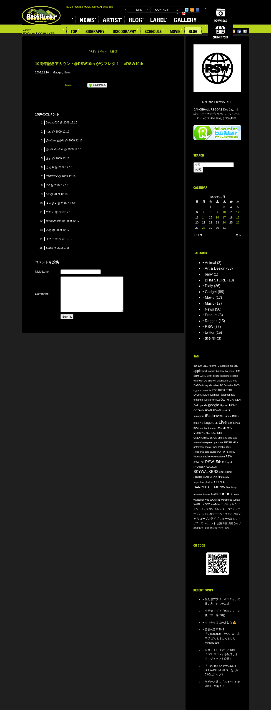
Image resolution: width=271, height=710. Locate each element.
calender (198, 380)
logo (230, 422)
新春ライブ (234, 523)
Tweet (69, 85)
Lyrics (236, 422)
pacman (218, 442)
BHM (237, 371)
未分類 (210, 338)
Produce (198, 456)
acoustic (224, 365)
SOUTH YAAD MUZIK (205, 477)
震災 (226, 528)
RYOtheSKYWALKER (205, 466)
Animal (210, 263)
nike (219, 433)
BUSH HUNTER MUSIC (41, 15)
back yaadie (208, 371)
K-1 (201, 422)
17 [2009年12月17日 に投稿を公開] (224, 217)
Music (209, 303)
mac (196, 428)
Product (211, 315)
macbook (204, 428)
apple (197, 371)
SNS (222, 472)
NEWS (86, 19)
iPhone (218, 416)
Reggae (211, 321)
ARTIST (111, 19)
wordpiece (226, 499)
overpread (207, 442)
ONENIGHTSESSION (205, 437)
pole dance (210, 451)
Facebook (197, 10)
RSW (209, 327)
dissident (214, 385)
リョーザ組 (225, 518)
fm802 (216, 399)
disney (204, 385)
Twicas (206, 494)
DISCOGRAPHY (125, 32)
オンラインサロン (203, 509)
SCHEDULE (153, 32)
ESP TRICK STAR (222, 390)
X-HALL (197, 504)
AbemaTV (214, 365)
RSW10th (198, 462)
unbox (226, 493)
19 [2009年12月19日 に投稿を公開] (237, 217)
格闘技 (214, 528)
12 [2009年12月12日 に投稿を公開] (237, 212)
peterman (198, 447)
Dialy (209, 286)
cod (235, 380)
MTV (229, 428)
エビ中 (224, 504)
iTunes (227, 416)
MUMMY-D (199, 433)
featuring (198, 399)
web (207, 499)
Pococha (198, 451)
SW (222, 487)
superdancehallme (203, 482)
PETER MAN (230, 442)
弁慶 (225, 523)
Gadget (57, 72)
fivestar (207, 399)
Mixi (192, 10)
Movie (210, 297)
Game (225, 399)
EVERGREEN (201, 394)
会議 (219, 523)
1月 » (237, 235)
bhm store (213, 375)
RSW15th (213, 462)
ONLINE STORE (220, 31)
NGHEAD (211, 433)
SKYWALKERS (205, 471)
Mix (220, 428)
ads (235, 365)
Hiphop (224, 405)
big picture (225, 375)
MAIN (103, 51)
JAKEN (235, 416)
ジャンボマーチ (210, 513)
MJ (224, 428)
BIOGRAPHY (95, 32)
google (213, 405)
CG (205, 380)
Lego (207, 422)
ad (231, 365)
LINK (139, 10)
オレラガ (234, 504)
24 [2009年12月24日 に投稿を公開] (224, 222)
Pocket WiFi (224, 447)
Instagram (198, 416)
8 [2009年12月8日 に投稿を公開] (210, 212)
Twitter (186, 10)
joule (196, 422)
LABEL (158, 19)
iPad (209, 416)
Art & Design (215, 268)
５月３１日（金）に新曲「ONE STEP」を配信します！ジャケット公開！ (221, 654)
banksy (220, 371)
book (235, 375)
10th (200, 365)
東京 (206, 528)
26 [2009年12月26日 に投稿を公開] (237, 222)
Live (223, 422)
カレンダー (220, 509)
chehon (212, 380)
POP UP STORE (226, 451)
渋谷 (220, 528)
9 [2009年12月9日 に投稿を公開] (217, 212)
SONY (229, 472)
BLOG (135, 19)
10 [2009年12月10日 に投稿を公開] (224, 212)
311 (205, 365)
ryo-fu (230, 462)
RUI (224, 462)
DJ (221, 385)
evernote (214, 394)
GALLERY (185, 19)
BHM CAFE (199, 375)
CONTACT (161, 10)
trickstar (197, 494)
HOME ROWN (213, 410)
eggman (197, 390)
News (67, 72)
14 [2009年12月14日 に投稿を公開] (203, 217)
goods (203, 405)
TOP (73, 32)
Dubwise (228, 385)
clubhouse (222, 380)
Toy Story (231, 487)
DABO (197, 385)
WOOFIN (215, 499)
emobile (207, 390)
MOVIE (175, 32)
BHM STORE (215, 280)
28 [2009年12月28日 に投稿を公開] (203, 227)
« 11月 (198, 235)
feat (233, 394)
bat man (229, 371)
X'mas (236, 499)
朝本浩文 (198, 528)
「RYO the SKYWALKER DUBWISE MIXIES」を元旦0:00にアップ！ (222, 670)
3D (195, 365)
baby (209, 274)
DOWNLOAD (220, 15)
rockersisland (218, 456)
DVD (237, 385)
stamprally (223, 477)
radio (206, 456)
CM (231, 380)
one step (222, 437)
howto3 (226, 410)
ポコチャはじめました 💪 (220, 622)
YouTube (184, 13)
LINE (215, 422)
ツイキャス (226, 513)
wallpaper (198, 499)
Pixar (214, 447)
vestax (237, 494)
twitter (210, 332)
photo (208, 447)
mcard (213, 428)
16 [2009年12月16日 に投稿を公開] (217, 217)
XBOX (206, 504)
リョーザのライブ (208, 518)
